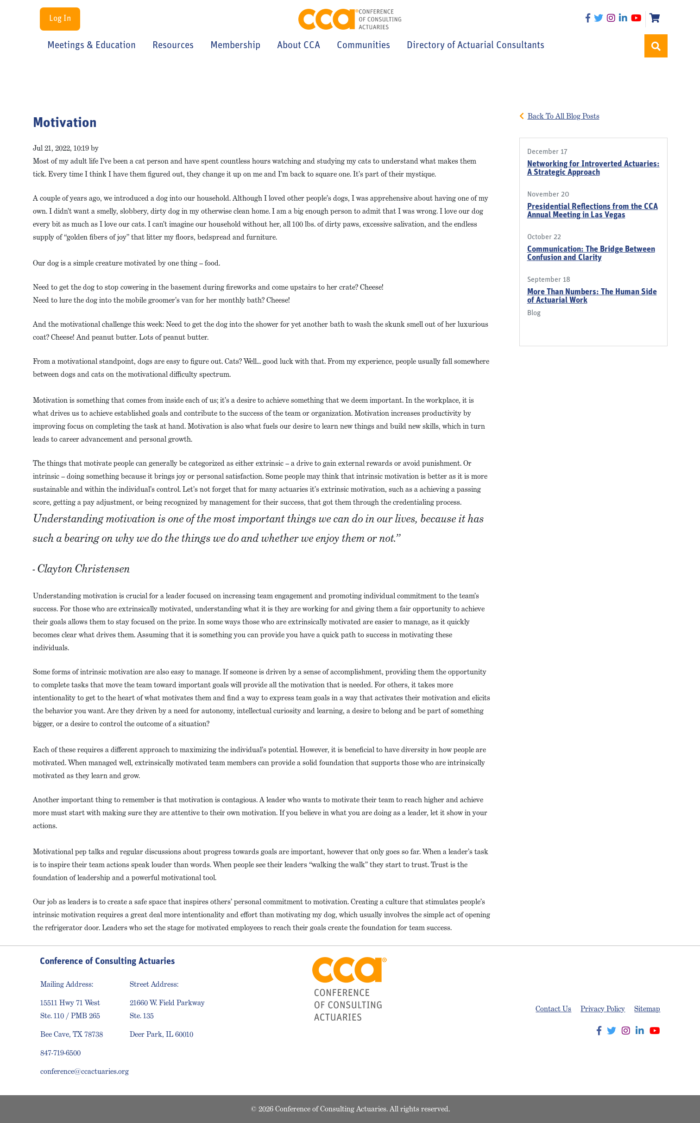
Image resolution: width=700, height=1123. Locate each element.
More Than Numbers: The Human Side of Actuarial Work (592, 296)
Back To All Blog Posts (563, 116)
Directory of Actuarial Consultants (475, 46)
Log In (60, 18)
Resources (173, 46)
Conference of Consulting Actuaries (350, 19)
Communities (363, 46)
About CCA (298, 46)
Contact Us (553, 1009)
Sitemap (647, 1009)
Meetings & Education (91, 46)
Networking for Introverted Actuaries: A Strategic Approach (593, 168)
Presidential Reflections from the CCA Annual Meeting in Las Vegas (592, 211)
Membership (235, 46)
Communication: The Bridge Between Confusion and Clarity (591, 253)
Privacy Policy (602, 1009)
